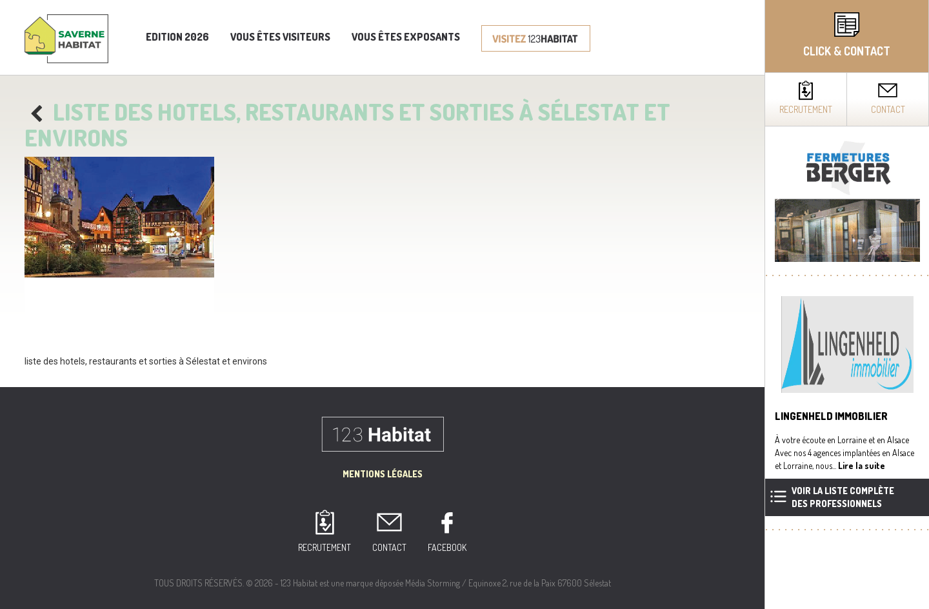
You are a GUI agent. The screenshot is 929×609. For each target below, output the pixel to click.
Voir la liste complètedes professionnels (843, 497)
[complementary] (846, 304)
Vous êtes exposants (406, 36)
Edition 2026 (177, 36)
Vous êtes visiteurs (280, 36)
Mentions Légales (383, 473)
